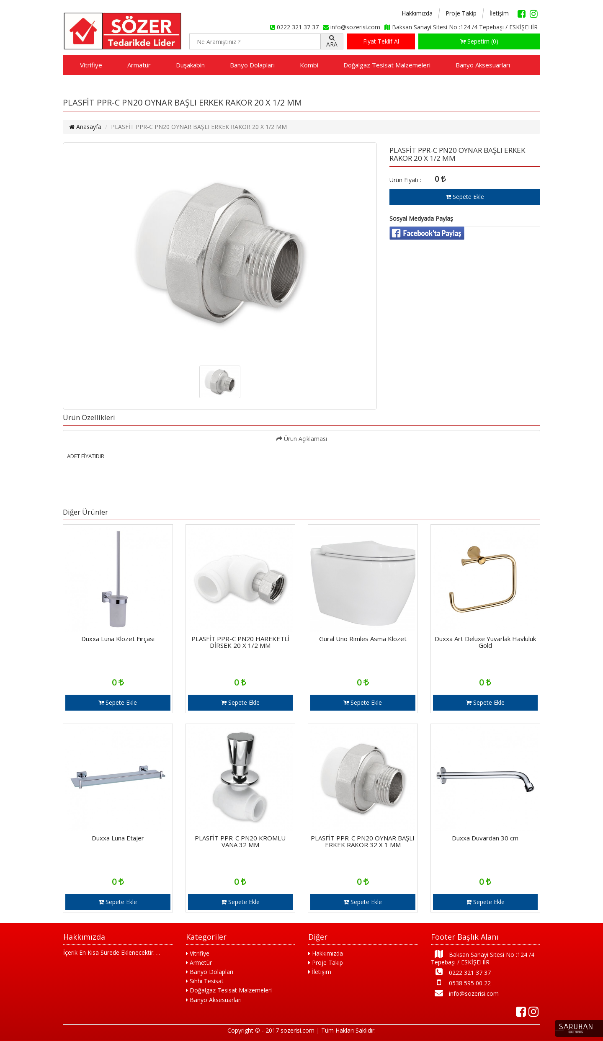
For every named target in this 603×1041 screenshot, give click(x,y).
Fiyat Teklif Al (381, 41)
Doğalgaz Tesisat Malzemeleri (386, 65)
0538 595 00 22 (461, 982)
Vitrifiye (91, 65)
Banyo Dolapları (252, 65)
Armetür (199, 962)
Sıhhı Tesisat (205, 981)
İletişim (499, 13)
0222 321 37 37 (461, 972)
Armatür (139, 65)
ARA (332, 41)
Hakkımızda (417, 13)
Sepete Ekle (465, 197)
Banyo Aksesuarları (483, 65)
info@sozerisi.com (465, 993)
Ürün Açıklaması (301, 439)
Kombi (309, 65)
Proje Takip (461, 13)
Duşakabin (190, 65)
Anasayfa (85, 127)
